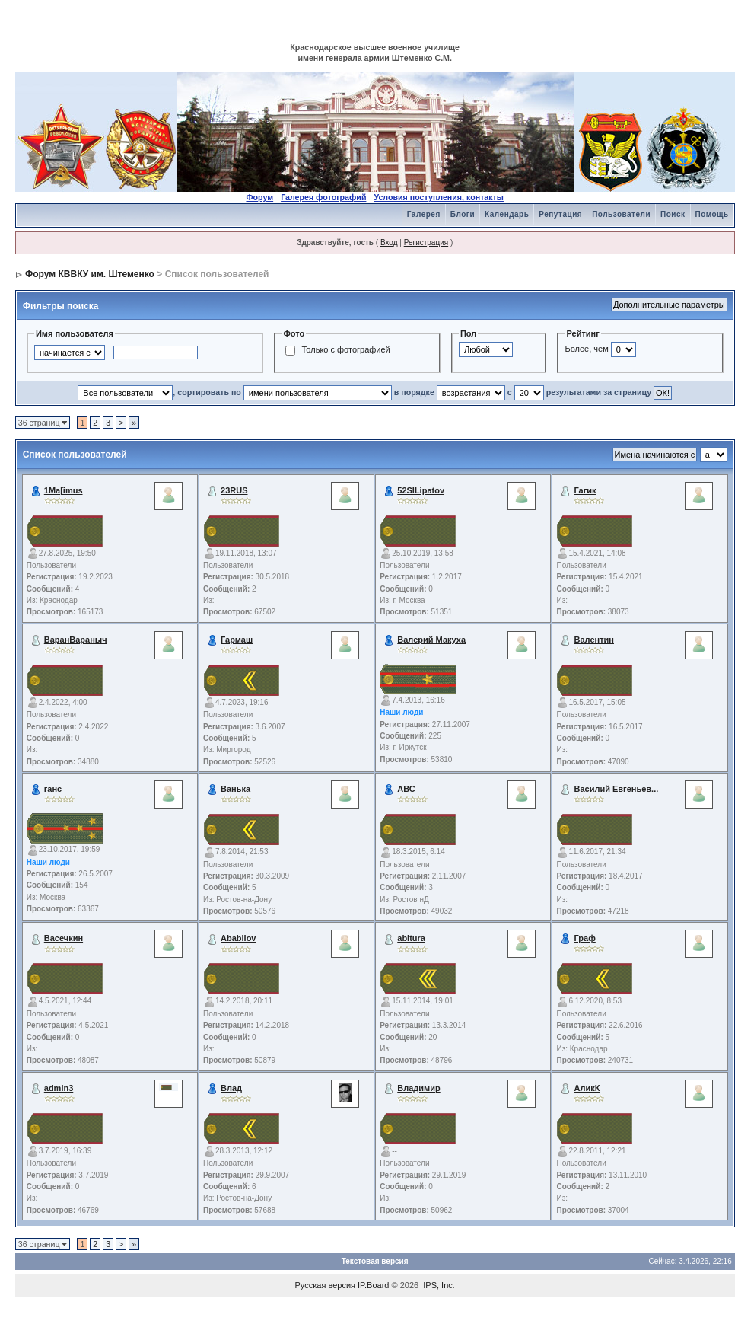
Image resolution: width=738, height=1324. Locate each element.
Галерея (424, 214)
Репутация (560, 214)
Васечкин (63, 938)
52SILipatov (420, 490)
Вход (389, 242)
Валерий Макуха (431, 639)
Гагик (585, 490)
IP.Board (373, 1285)
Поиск (673, 214)
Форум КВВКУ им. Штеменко (89, 274)
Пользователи (621, 214)
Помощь (712, 214)
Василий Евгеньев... (616, 788)
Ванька (235, 788)
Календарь (507, 214)
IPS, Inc (438, 1285)
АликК (587, 1088)
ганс (53, 788)
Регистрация (426, 242)
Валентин (594, 639)
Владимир (418, 1088)
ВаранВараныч (75, 639)
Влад (231, 1088)
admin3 (59, 1088)
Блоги (462, 214)
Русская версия (325, 1285)
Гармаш (237, 639)
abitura (411, 938)
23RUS (234, 490)
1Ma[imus (63, 490)
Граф (585, 938)
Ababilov (238, 938)
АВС (406, 788)
